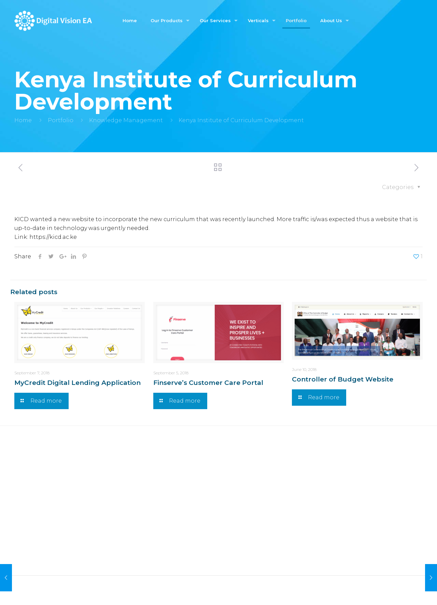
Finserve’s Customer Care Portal (208, 383)
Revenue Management (151, 537)
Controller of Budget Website (342, 379)
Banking (235, 492)
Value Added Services (148, 550)
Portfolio (60, 120)
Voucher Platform (39, 492)
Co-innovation (139, 562)
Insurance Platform (42, 504)
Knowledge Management (126, 120)
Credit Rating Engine (45, 479)
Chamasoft (30, 467)
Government (241, 467)
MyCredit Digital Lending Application (77, 383)
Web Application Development (163, 467)
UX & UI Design (139, 501)
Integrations (136, 525)
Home (23, 120)
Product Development (150, 513)
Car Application (36, 516)
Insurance (237, 479)
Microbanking (243, 504)
